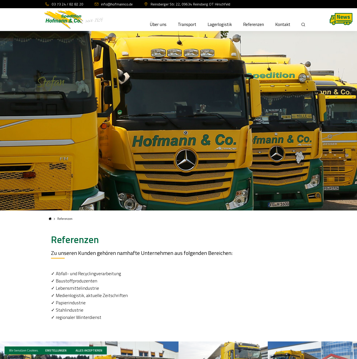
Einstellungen (55, 350)
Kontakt (282, 24)
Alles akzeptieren (89, 350)
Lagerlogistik (220, 24)
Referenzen (253, 24)
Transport (187, 24)
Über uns (158, 24)
